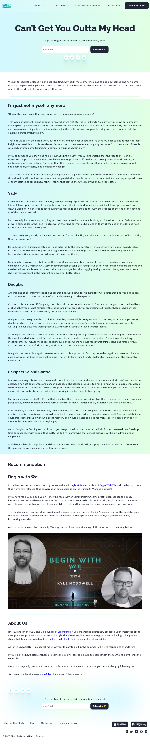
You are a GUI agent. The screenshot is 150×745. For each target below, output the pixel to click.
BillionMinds (64, 631)
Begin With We (108, 485)
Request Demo (136, 5)
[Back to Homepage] (6, 6)
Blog (32, 723)
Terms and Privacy (68, 723)
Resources (111, 5)
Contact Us (46, 723)
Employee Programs (86, 5)
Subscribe (99, 49)
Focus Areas (41, 5)
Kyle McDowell (80, 485)
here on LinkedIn (61, 639)
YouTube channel (51, 674)
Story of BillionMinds (14, 723)
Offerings (61, 5)
